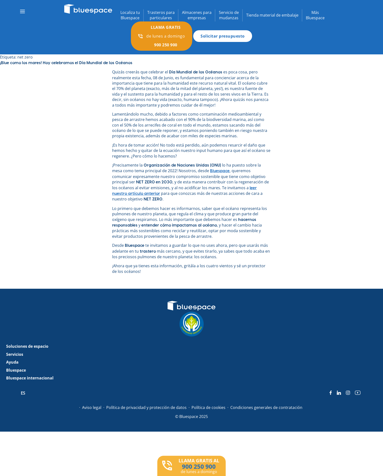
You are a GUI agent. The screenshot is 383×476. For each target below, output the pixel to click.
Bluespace (16, 370)
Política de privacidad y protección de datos (146, 407)
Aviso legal (91, 407)
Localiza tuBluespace (130, 15)
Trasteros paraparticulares (161, 15)
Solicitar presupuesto (223, 36)
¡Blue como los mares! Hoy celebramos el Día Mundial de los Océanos (66, 63)
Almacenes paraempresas (197, 15)
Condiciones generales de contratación (266, 407)
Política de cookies (208, 407)
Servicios (14, 354)
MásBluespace (315, 15)
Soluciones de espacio (27, 346)
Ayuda (12, 362)
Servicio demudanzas (229, 15)
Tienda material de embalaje (272, 15)
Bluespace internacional (29, 378)
